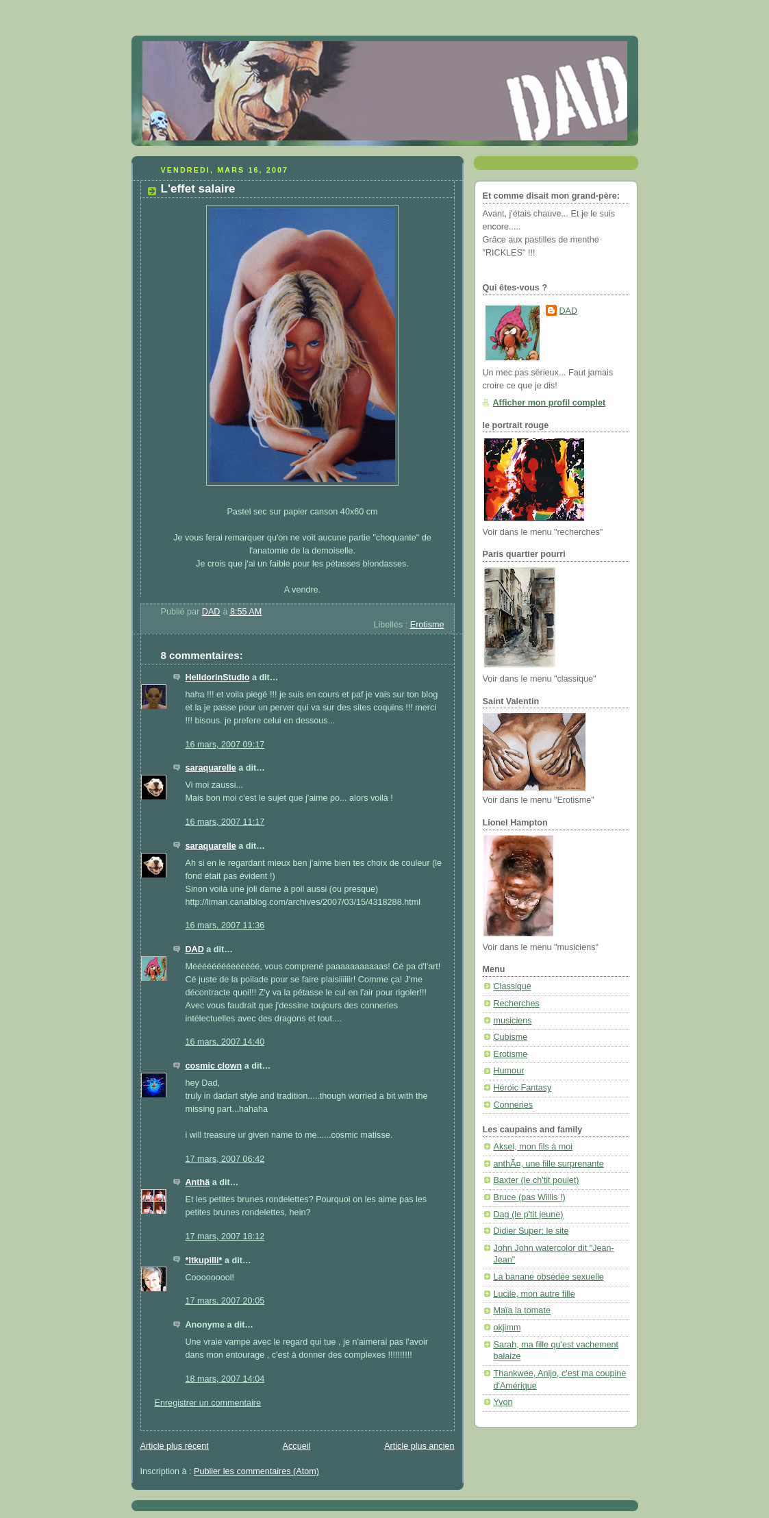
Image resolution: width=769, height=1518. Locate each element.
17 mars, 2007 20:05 (225, 1301)
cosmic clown (214, 1066)
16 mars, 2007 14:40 (225, 1042)
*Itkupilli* (204, 1260)
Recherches (517, 1003)
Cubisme (511, 1037)
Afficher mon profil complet (549, 403)
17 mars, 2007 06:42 (225, 1159)
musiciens (513, 1020)
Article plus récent (174, 1446)
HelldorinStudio (218, 677)
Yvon (503, 1402)
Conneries (513, 1105)
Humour (509, 1070)
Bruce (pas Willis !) (530, 1197)
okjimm (507, 1327)
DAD (195, 949)
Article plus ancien (419, 1446)
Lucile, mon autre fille (534, 1294)
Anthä (198, 1182)
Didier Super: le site (531, 1231)
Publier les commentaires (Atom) (256, 1471)
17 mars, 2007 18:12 (225, 1236)
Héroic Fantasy (523, 1088)
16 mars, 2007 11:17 (225, 822)
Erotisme (427, 625)
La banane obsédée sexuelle (549, 1277)
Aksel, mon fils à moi (533, 1147)
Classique (512, 986)
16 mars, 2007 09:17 (225, 744)
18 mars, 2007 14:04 (225, 1379)
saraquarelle (211, 768)
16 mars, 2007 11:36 (225, 925)
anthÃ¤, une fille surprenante (549, 1164)
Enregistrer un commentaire (208, 1403)
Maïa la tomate (522, 1310)
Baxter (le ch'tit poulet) (536, 1180)
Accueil (297, 1446)
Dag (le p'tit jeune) (529, 1214)
